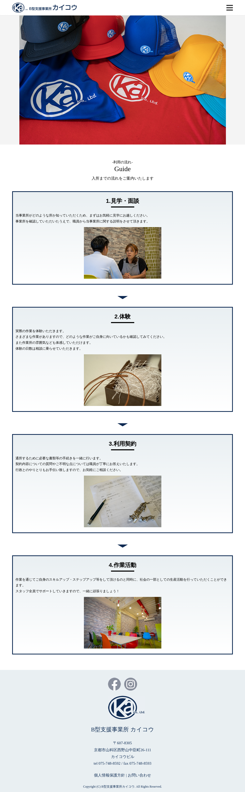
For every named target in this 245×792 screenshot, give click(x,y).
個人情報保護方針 (109, 775)
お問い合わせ (139, 775)
